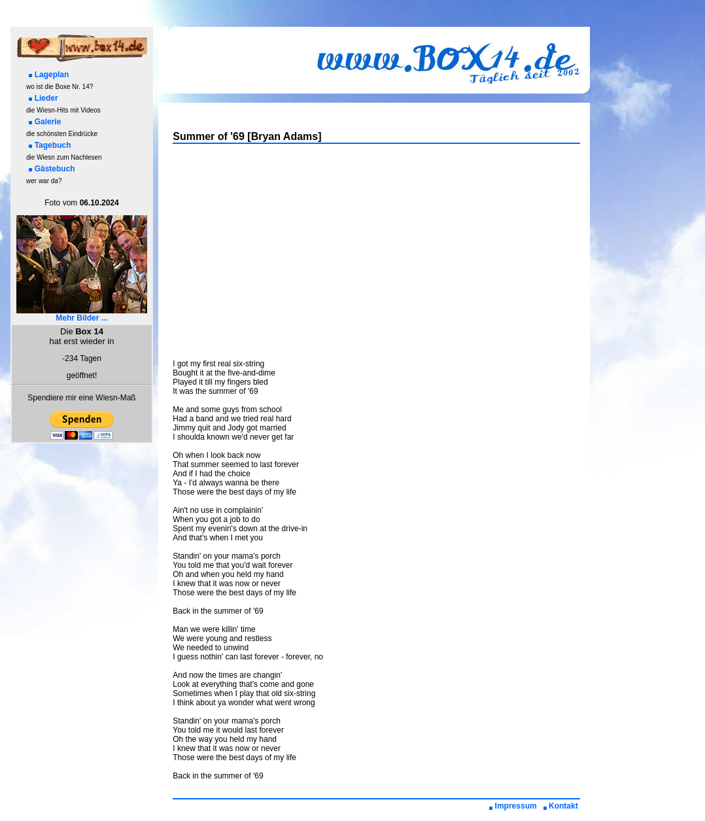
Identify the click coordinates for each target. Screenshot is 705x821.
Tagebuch (50, 145)
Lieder (43, 98)
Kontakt (560, 806)
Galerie (45, 121)
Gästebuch (52, 168)
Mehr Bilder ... (81, 314)
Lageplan (49, 74)
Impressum (513, 806)
